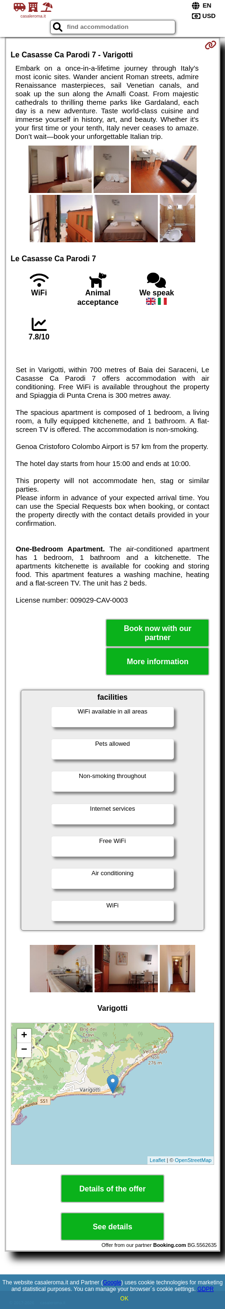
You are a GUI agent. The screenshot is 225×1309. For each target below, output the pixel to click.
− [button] (24, 1050)
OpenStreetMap (193, 1160)
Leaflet (157, 1160)
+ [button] (24, 1036)
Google (112, 1282)
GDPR (205, 1289)
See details (112, 1227)
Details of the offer (112, 1189)
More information (158, 662)
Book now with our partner (157, 632)
